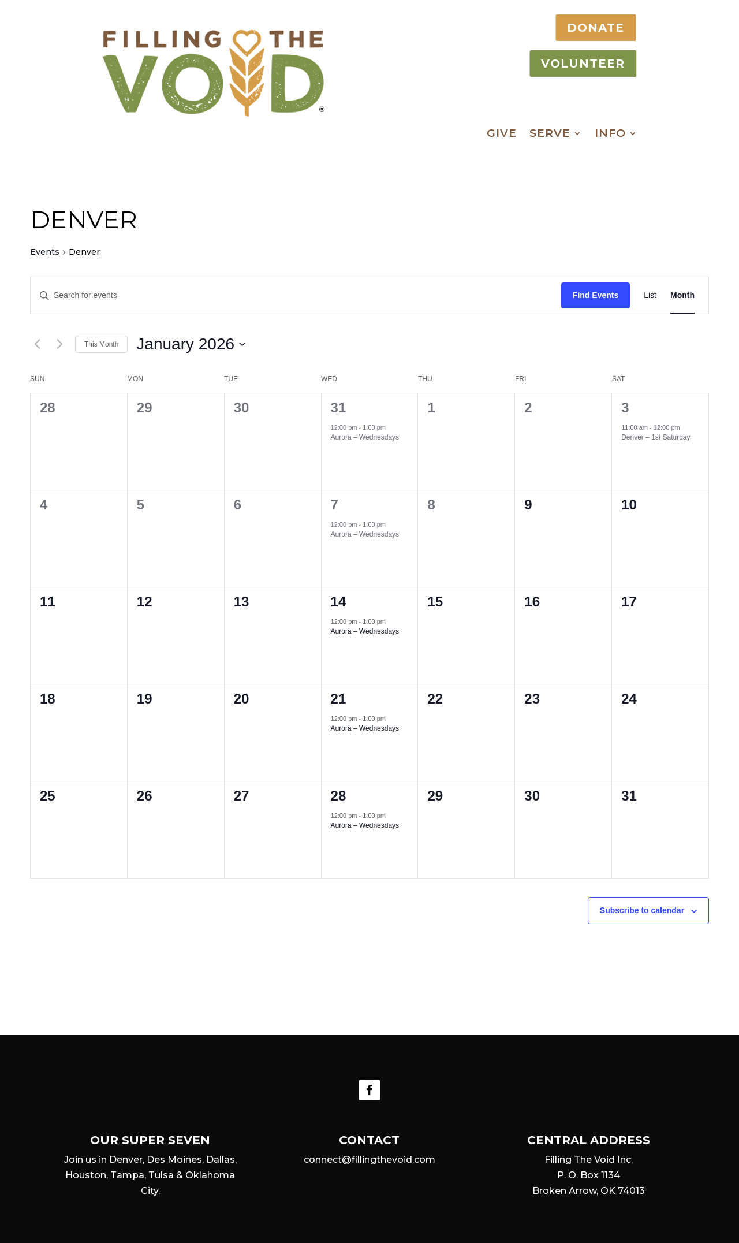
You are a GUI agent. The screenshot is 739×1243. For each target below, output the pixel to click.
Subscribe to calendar (642, 910)
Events (44, 252)
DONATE (587, 28)
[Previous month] (37, 344)
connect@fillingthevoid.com (369, 1159)
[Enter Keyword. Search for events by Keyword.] (296, 295)
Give (502, 134)
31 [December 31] (338, 407)
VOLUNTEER (575, 63)
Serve (549, 134)
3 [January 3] (625, 407)
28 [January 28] (338, 795)
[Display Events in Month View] (682, 295)
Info (610, 134)
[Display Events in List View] (650, 295)
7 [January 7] (334, 504)
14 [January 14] (338, 601)
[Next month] (59, 344)
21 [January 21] (338, 698)
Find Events (595, 295)
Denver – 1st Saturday (655, 437)
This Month (101, 344)
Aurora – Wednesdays (365, 437)
